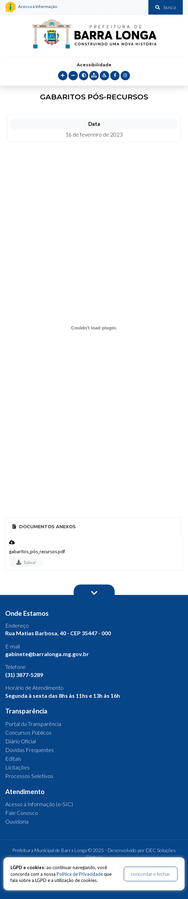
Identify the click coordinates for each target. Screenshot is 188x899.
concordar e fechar (150, 874)
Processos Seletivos (29, 776)
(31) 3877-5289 (24, 674)
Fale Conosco (21, 812)
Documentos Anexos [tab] (44, 526)
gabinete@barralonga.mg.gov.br (47, 654)
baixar (26, 562)
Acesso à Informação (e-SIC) (39, 804)
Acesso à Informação (31, 7)
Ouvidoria (16, 821)
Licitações (17, 767)
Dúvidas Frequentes (29, 749)
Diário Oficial (20, 741)
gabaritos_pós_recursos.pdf (37, 551)
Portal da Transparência (33, 723)
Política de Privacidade (80, 874)
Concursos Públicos (28, 732)
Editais (13, 758)
